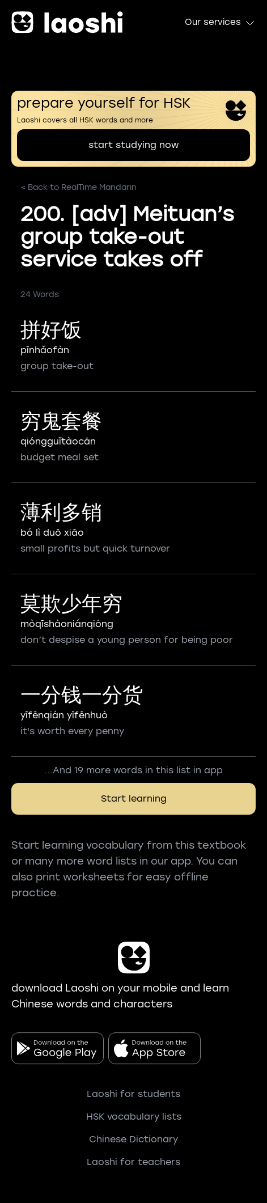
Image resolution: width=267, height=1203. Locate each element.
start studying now (133, 144)
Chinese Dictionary (133, 1139)
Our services (220, 22)
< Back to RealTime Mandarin (78, 187)
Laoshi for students (133, 1093)
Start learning (134, 798)
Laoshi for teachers (133, 1162)
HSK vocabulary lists (133, 1116)
